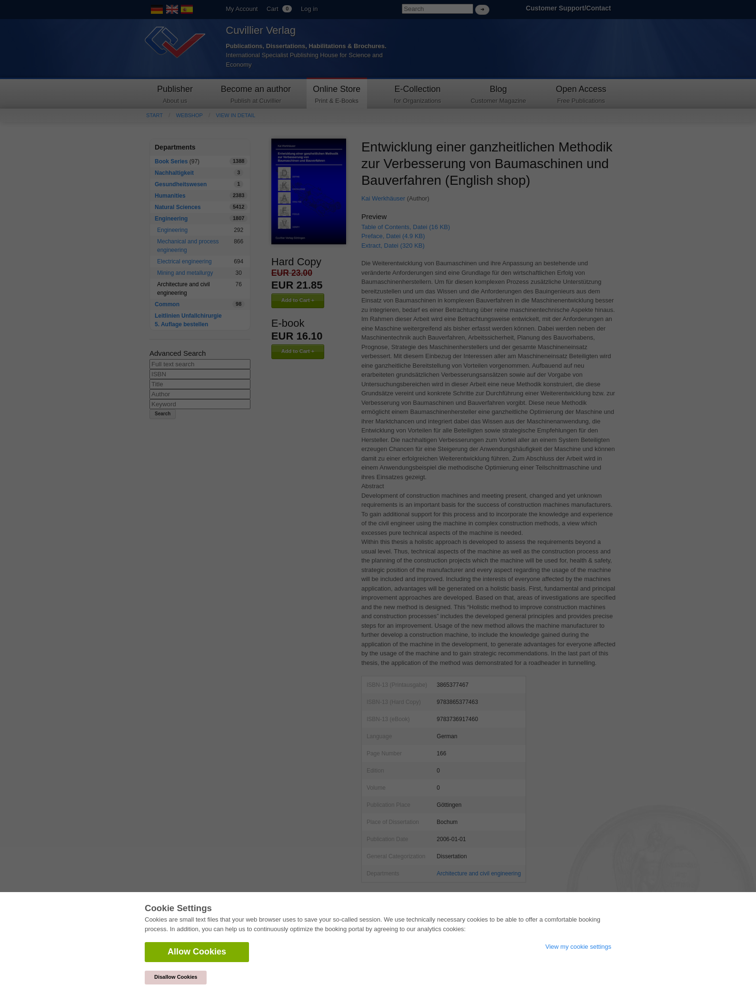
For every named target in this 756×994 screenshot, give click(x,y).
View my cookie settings (579, 946)
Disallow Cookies (175, 977)
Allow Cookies (197, 951)
